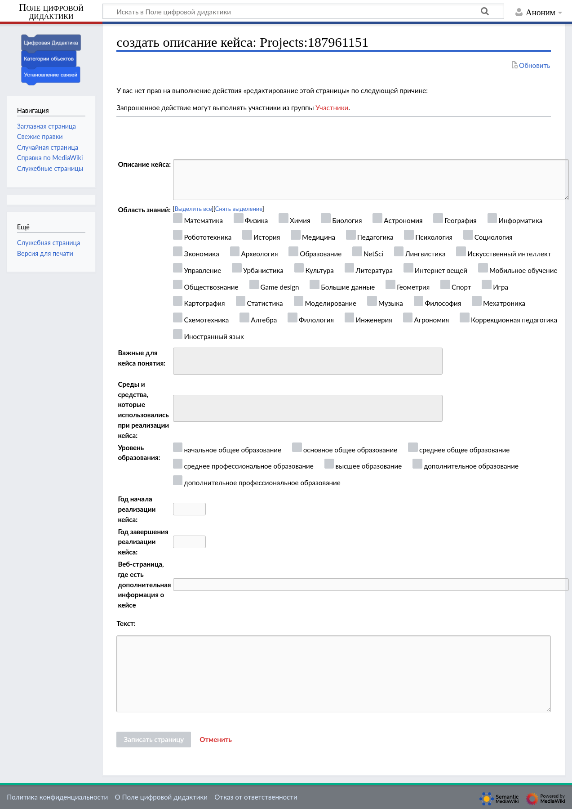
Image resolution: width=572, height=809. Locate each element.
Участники (331, 107)
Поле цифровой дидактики (51, 12)
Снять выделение (238, 208)
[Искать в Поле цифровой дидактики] (303, 11)
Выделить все (193, 208)
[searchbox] (181, 360)
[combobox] (308, 361)
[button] (215, 739)
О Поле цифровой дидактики (161, 797)
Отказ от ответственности (255, 797)
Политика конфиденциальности (57, 797)
